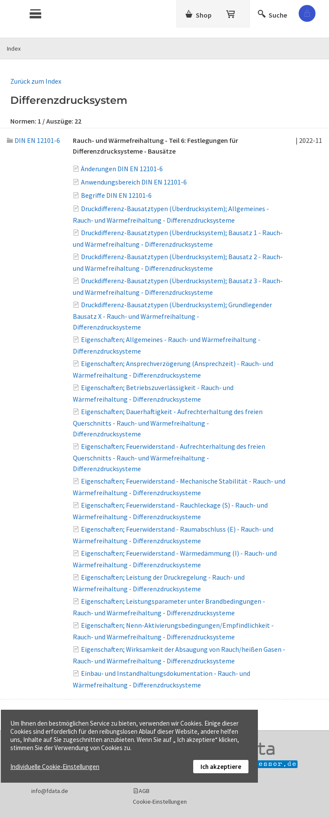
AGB (144, 791)
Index (14, 48)
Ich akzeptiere (220, 767)
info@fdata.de (49, 791)
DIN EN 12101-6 (33, 140)
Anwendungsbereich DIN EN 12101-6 (134, 182)
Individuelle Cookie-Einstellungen (54, 767)
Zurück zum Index (35, 81)
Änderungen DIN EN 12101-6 (122, 168)
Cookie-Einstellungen (160, 801)
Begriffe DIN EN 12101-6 (116, 195)
